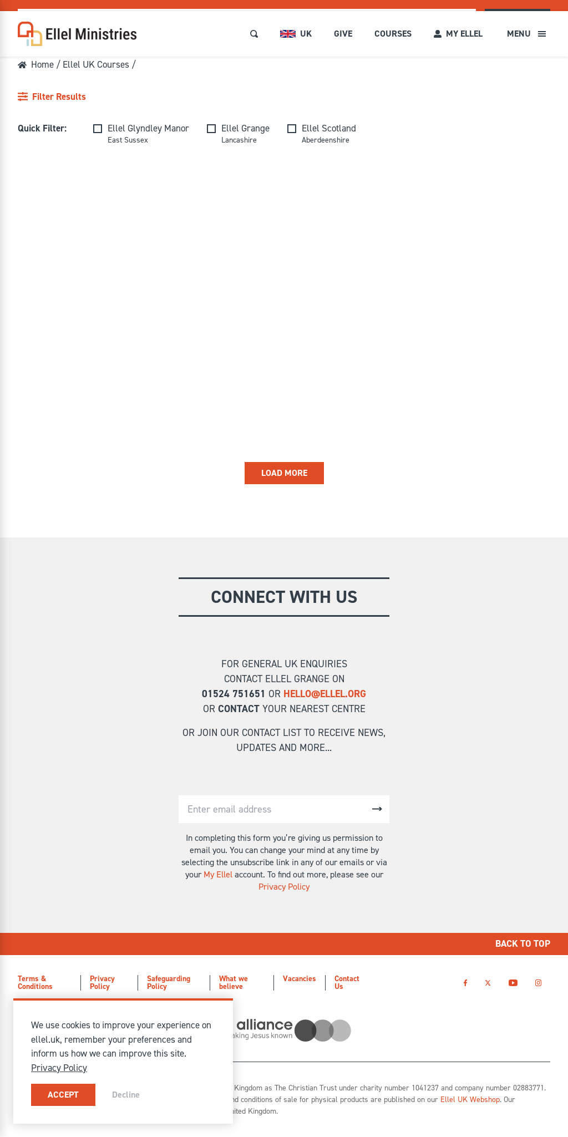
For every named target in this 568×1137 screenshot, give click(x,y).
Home (36, 64)
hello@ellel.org (324, 694)
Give (343, 33)
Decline (126, 1094)
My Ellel (218, 874)
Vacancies (299, 978)
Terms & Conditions (35, 982)
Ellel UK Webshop (470, 1099)
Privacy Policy (284, 886)
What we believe (233, 982)
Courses (393, 33)
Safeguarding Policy (168, 982)
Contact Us (346, 982)
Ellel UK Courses (96, 64)
